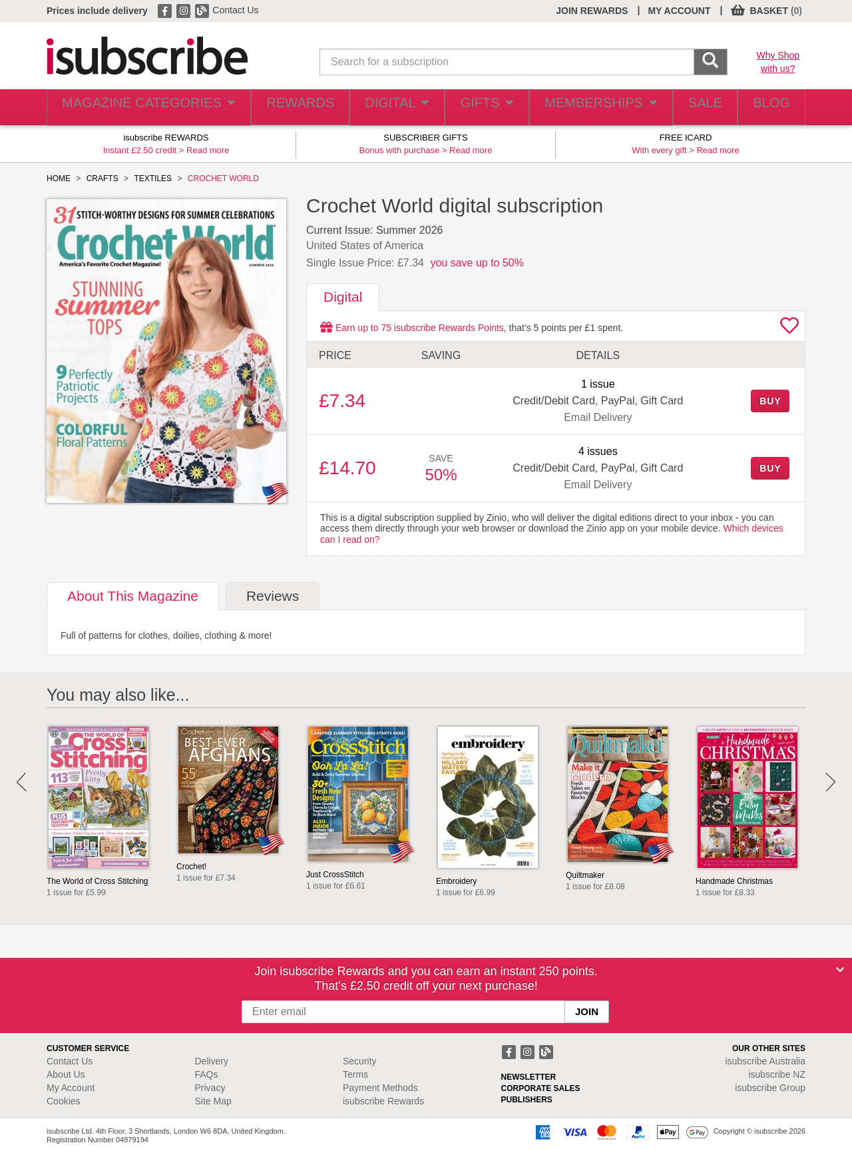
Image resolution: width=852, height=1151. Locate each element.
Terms (355, 1074)
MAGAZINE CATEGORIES (139, 107)
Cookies (64, 1101)
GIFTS (475, 107)
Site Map (213, 1101)
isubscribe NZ (776, 1074)
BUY (770, 401)
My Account (71, 1087)
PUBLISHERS (526, 1099)
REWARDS (282, 107)
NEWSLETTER (528, 1077)
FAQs (206, 1074)
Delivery (212, 1061)
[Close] (840, 970)
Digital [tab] (342, 296)
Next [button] (830, 782)
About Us (66, 1074)
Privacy (210, 1087)
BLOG (767, 107)
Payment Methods (380, 1087)
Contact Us (235, 10)
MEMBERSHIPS (587, 107)
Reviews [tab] (272, 595)
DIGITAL (381, 107)
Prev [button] (22, 782)
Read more (207, 150)
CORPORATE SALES (540, 1088)
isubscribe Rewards (383, 1101)
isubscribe (765, 1061)
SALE (692, 107)
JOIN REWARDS (592, 10)
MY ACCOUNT (679, 10)
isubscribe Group (770, 1087)
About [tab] (132, 595)
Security (360, 1061)
